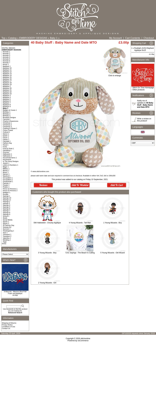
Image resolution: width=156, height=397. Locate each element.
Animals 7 (6, 63)
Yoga (5, 242)
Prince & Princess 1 (10, 189)
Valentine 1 (7, 238)
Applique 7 (7, 103)
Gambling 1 (7, 150)
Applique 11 (7, 70)
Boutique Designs (9, 117)
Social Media (7, 220)
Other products (138, 90)
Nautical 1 (6, 176)
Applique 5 (7, 99)
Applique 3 (7, 95)
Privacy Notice (7, 325)
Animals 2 (6, 53)
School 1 (6, 216)
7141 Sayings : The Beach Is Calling (80, 253)
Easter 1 (6, 136)
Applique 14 (7, 75)
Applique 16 (7, 79)
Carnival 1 (6, 119)
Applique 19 (7, 84)
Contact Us (6, 328)
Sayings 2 (6, 201)
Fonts (5, 147)
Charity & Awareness (10, 121)
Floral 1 (5, 145)
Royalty (5, 194)
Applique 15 (7, 77)
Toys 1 (5, 233)
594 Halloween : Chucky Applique (47, 223)
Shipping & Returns (9, 323)
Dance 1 (6, 134)
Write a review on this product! (144, 120)
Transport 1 (7, 234)
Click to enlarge (114, 75)
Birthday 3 (6, 116)
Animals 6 (6, 61)
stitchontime (85, 338)
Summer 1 (7, 229)
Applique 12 (7, 72)
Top (3, 38)
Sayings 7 (6, 211)
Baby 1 (53, 38)
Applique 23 (7, 94)
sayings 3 (6, 203)
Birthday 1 (6, 112)
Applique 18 (7, 83)
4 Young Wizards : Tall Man (80, 223)
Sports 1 (6, 222)
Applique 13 (7, 73)
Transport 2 (7, 236)
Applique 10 (7, 68)
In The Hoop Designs (10, 161)
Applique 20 (7, 88)
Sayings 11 (7, 200)
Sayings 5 (6, 207)
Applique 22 (7, 92)
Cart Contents (132, 38)
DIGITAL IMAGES (8, 48)
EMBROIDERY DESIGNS (33, 38)
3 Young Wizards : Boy (47, 253)
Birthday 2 (6, 114)
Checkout (149, 38)
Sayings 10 (7, 198)
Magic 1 (6, 167)
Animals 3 (6, 55)
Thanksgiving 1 (8, 231)
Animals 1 (6, 52)
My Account (115, 38)
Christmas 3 (7, 127)
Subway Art (7, 227)
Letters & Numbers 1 (10, 165)
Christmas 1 (7, 123)
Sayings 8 (6, 212)
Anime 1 (6, 64)
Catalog (12, 38)
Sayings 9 (6, 214)
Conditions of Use (8, 327)
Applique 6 (7, 101)
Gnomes (6, 152)
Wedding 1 (7, 240)
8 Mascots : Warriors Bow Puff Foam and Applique (15, 292)
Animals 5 (6, 59)
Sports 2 (6, 223)
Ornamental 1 (8, 181)
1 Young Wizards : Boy (112, 223)
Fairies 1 (6, 139)
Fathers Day (7, 143)
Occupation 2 (8, 180)
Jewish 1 (6, 163)
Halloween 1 (7, 154)
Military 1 (6, 169)
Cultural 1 (6, 132)
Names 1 (6, 174)
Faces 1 (6, 137)
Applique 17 (7, 81)
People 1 (6, 185)
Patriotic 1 (6, 183)
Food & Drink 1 (8, 148)
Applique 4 (7, 97)
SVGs (4, 244)
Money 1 (6, 170)
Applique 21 (7, 90)
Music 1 (6, 172)
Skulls (5, 218)
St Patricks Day (8, 225)
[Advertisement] (78, 368)
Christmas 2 (7, 125)
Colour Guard (8, 130)
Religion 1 (6, 192)
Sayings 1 (6, 196)
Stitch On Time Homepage (143, 88)
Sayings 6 (6, 209)
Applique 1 (7, 66)
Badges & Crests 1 (10, 110)
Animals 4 (6, 57)
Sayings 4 (6, 205)
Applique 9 (7, 106)
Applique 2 (7, 86)
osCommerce (83, 341)
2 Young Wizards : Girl (47, 283)
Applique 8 (7, 105)
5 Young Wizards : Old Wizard (112, 253)
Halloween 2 (7, 156)
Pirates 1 (6, 187)
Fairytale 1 (7, 141)
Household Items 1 (10, 158)
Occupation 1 (8, 178)
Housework (7, 159)
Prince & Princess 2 (10, 190)
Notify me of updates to (145, 104)
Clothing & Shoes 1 (10, 128)
